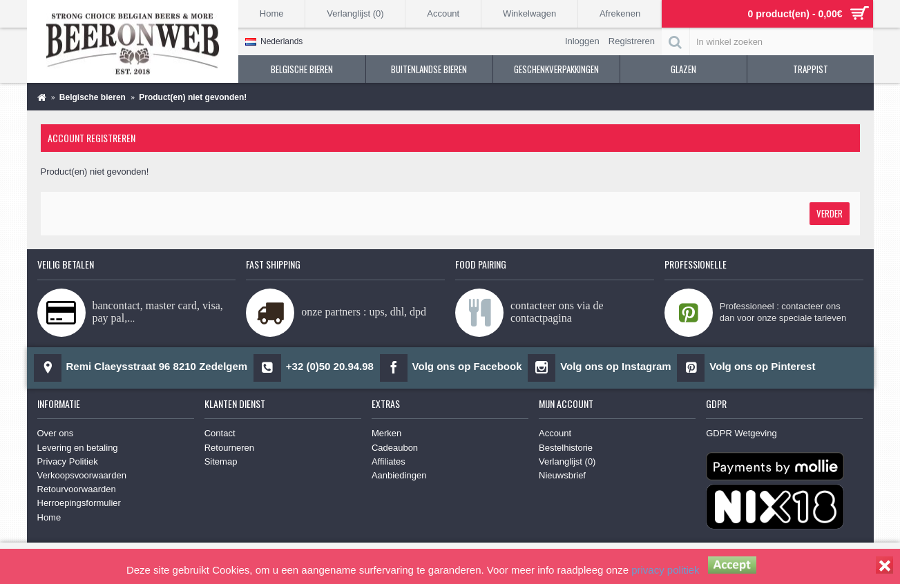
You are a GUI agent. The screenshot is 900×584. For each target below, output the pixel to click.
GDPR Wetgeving (741, 433)
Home (49, 517)
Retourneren (229, 447)
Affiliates (388, 461)
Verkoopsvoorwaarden (81, 475)
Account (555, 433)
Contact (220, 433)
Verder (829, 213)
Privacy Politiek (67, 461)
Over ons (55, 433)
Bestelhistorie (566, 447)
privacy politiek (665, 570)
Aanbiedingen (399, 475)
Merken (386, 433)
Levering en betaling (77, 447)
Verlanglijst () (567, 461)
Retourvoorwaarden (76, 489)
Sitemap (221, 461)
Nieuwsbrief (562, 475)
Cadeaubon (395, 447)
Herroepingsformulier (79, 503)
